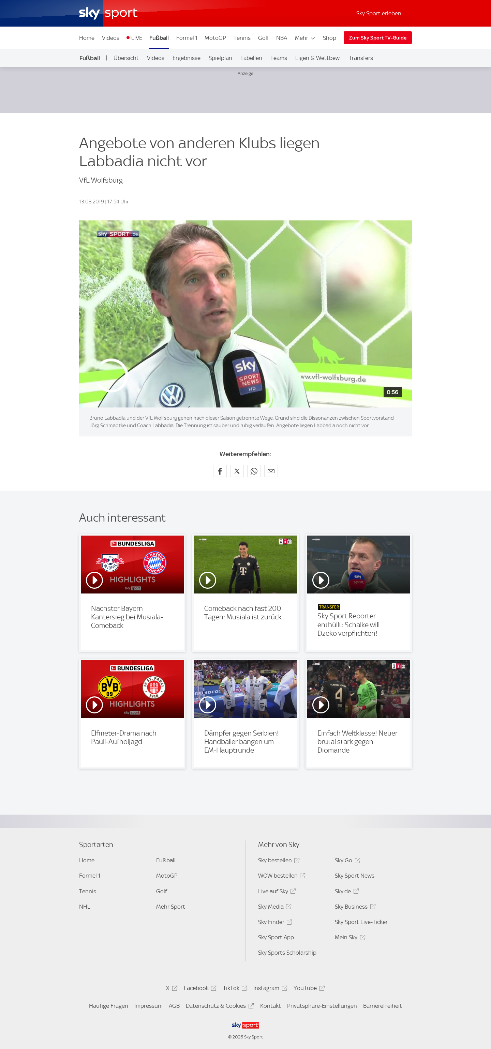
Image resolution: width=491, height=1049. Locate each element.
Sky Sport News (354, 875)
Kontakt (270, 1005)
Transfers (361, 58)
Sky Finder (274, 923)
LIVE (136, 37)
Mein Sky (349, 938)
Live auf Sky (276, 892)
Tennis (242, 37)
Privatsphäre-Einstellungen (322, 1005)
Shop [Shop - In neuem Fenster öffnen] (329, 37)
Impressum (148, 1005)
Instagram (269, 989)
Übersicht (126, 58)
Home (86, 37)
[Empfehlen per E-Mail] (271, 471)
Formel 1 (186, 37)
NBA (281, 37)
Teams (278, 58)
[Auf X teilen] (237, 471)
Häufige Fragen (108, 1005)
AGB (174, 1005)
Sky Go (346, 861)
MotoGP (215, 37)
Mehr (305, 37)
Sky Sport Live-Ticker (361, 922)
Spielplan (220, 58)
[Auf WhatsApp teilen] (254, 471)
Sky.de (346, 892)
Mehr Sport (170, 906)
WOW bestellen (280, 876)
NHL (84, 906)
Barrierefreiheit (382, 1005)
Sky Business (354, 907)
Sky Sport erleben (378, 13)
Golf (263, 37)
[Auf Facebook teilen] (220, 471)
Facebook (199, 989)
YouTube (308, 989)
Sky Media (273, 907)
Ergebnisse (186, 58)
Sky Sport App (276, 937)
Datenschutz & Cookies (219, 1007)
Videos (110, 37)
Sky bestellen (278, 861)
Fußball (159, 37)
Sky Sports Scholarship (287, 952)
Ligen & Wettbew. (318, 58)
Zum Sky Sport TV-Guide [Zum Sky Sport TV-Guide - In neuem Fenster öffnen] (377, 38)
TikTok (234, 989)
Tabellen (251, 58)
